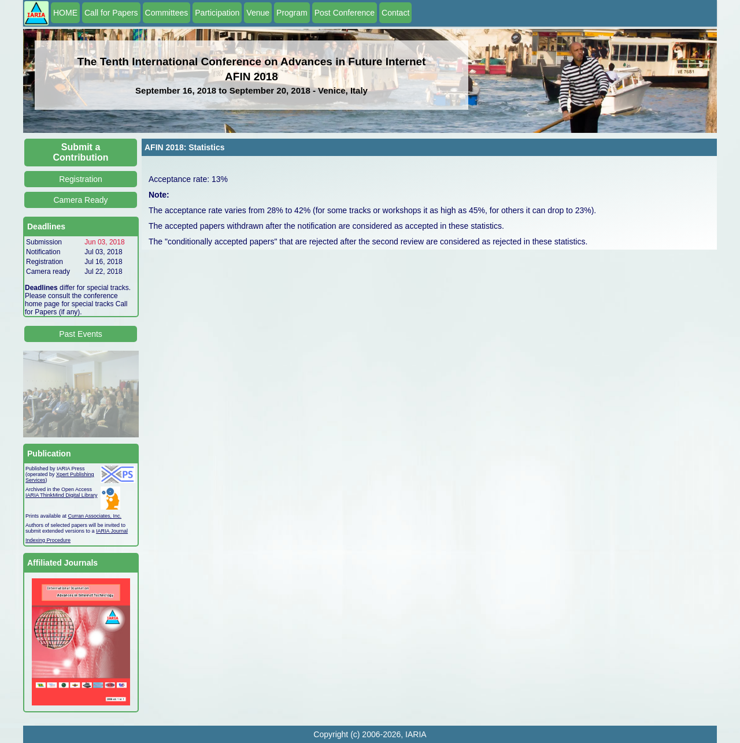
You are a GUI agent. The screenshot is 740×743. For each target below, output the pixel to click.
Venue (257, 12)
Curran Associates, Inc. (95, 516)
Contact (395, 12)
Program (292, 12)
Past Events (80, 334)
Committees (166, 12)
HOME (65, 12)
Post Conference (344, 12)
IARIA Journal (112, 531)
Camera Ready (80, 200)
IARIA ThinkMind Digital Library (61, 495)
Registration (80, 179)
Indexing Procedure (48, 540)
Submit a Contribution (81, 152)
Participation (217, 12)
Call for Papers (111, 12)
